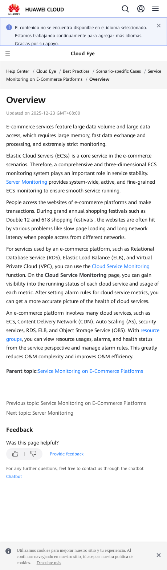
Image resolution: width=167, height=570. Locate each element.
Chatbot (14, 476)
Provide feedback (67, 454)
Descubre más (49, 562)
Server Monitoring (26, 182)
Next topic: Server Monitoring (39, 413)
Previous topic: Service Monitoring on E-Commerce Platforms (76, 403)
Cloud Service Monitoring (121, 266)
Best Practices (76, 71)
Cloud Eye (46, 71)
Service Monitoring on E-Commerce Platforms (90, 371)
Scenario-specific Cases (118, 71)
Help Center (17, 71)
